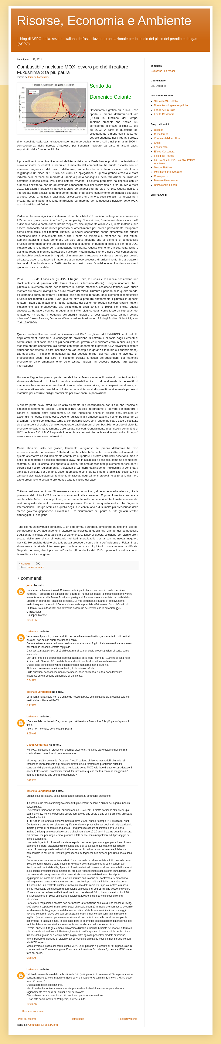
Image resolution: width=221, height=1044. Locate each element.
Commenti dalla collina (167, 138)
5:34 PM (31, 680)
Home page (77, 1018)
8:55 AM (31, 733)
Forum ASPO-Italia (164, 109)
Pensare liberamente (166, 180)
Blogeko (158, 129)
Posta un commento (33, 1011)
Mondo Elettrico (163, 167)
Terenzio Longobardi (38, 77)
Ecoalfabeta (160, 147)
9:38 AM (31, 957)
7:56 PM (31, 779)
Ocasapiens (160, 176)
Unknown (32, 631)
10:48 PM (32, 620)
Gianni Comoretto (37, 744)
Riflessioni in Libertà (165, 184)
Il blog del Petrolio (164, 155)
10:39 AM (32, 1004)
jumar (30, 585)
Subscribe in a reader (163, 71)
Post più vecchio (128, 1018)
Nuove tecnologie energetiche (171, 105)
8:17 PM (31, 705)
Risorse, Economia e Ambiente (104, 20)
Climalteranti (161, 134)
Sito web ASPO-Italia (166, 101)
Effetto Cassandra (164, 114)
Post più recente (27, 1018)
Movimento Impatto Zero (168, 171)
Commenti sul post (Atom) (43, 1024)
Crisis (157, 142)
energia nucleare (35, 567)
